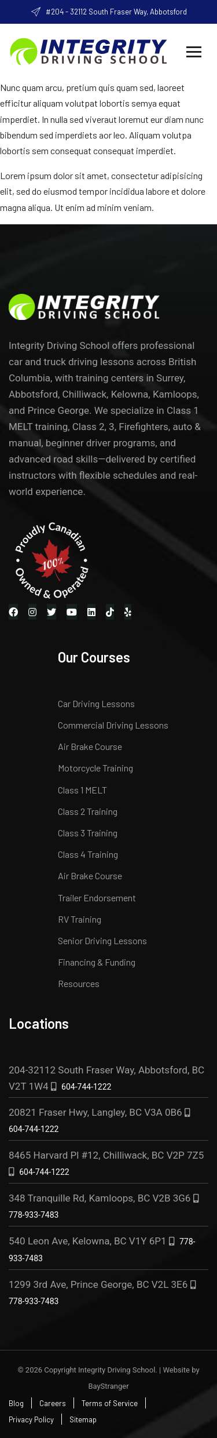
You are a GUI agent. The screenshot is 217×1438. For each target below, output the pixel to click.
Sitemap (83, 1419)
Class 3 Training (87, 832)
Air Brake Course (90, 746)
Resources (79, 983)
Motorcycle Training (95, 767)
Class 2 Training (87, 811)
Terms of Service (110, 1403)
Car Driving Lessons (96, 703)
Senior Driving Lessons (102, 940)
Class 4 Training (88, 854)
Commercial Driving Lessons (113, 724)
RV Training (79, 918)
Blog (16, 1403)
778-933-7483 (33, 1214)
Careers (52, 1403)
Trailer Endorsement (97, 897)
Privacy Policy (31, 1419)
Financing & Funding (96, 961)
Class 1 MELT (82, 789)
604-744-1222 (86, 1086)
